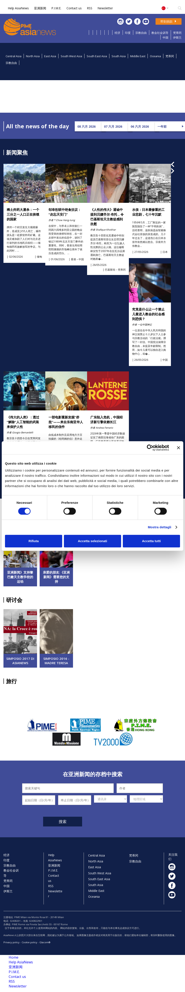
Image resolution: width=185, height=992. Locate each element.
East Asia (50, 56)
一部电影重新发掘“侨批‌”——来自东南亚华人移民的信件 (66, 422)
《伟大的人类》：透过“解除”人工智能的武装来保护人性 (23, 422)
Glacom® (44, 942)
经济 (117, 33)
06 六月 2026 (140, 126)
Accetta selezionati (92, 541)
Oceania (155, 56)
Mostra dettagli (159, 527)
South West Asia (71, 56)
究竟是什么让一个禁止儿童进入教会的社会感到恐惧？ (148, 314)
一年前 (162, 126)
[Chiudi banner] (178, 447)
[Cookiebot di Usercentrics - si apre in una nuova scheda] (150, 447)
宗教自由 (141, 33)
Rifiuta (34, 541)
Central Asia (13, 56)
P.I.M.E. (56, 8)
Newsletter (105, 8)
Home (13, 957)
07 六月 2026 (113, 126)
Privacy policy (11, 942)
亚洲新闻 (40, 8)
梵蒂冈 (177, 33)
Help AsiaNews (18, 8)
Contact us (74, 8)
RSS (89, 8)
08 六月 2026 (86, 126)
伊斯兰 (177, 37)
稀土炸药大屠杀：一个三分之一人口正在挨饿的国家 (23, 214)
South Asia (119, 56)
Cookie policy (29, 942)
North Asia (33, 56)
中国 (165, 37)
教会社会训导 (159, 33)
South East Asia (97, 56)
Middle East (137, 56)
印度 (128, 33)
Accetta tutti (151, 541)
